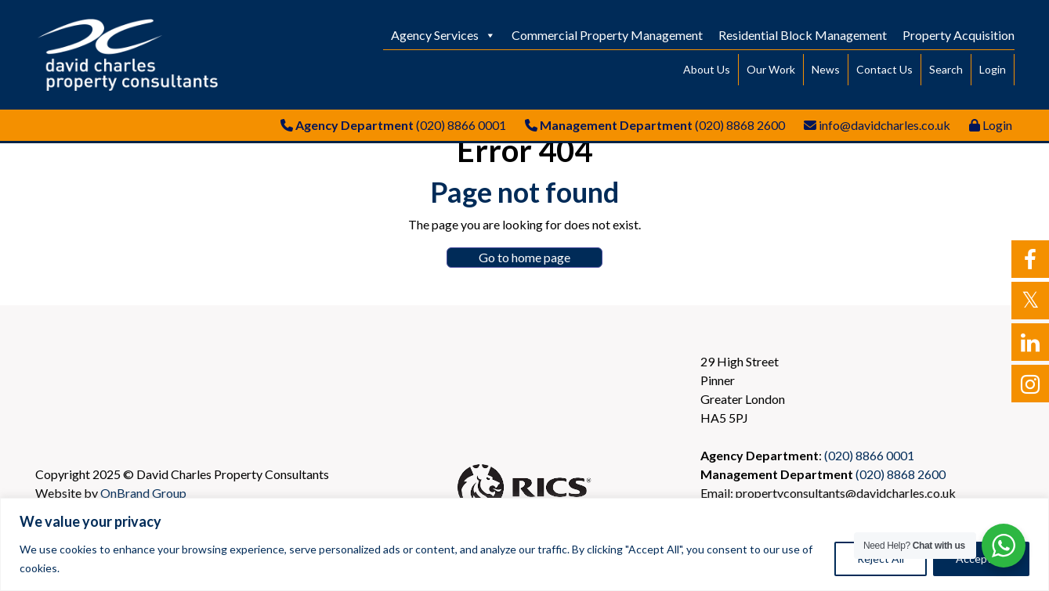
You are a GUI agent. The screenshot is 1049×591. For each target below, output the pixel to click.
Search (946, 69)
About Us (706, 69)
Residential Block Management (802, 34)
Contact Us (884, 69)
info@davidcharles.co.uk (884, 124)
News (826, 69)
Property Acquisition (959, 34)
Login (992, 69)
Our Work (771, 69)
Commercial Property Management (607, 34)
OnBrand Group (143, 492)
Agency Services (443, 34)
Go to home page (524, 257)
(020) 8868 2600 (740, 124)
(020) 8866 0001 (461, 124)
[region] (524, 544)
